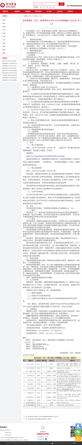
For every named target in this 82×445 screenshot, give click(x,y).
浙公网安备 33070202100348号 (59, 443)
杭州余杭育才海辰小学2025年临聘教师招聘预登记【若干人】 (43, 416)
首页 (30, 16)
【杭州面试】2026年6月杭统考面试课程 (10, 68)
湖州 (4, 46)
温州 (47, 7)
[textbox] (46, 4)
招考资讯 (36, 16)
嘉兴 (4, 43)
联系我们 (70, 11)
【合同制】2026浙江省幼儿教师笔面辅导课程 (10, 75)
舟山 (4, 39)
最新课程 (17, 11)
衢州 (4, 53)
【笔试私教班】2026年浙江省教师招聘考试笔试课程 (10, 77)
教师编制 (27, 11)
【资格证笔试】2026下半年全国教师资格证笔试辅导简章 (10, 73)
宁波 (50, 7)
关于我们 (49, 11)
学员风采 (59, 11)
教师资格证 (38, 11)
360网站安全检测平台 (27, 443)
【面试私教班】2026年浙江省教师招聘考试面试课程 (10, 63)
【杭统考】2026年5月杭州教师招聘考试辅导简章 (10, 61)
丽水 (4, 49)
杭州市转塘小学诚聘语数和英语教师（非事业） (40, 419)
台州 (4, 36)
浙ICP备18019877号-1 (47, 443)
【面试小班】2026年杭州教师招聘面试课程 (10, 70)
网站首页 (5, 11)
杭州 (41, 7)
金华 (54, 7)
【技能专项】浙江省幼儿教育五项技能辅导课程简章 (10, 80)
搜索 (61, 4)
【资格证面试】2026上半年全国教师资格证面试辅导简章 (10, 65)
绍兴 (44, 7)
